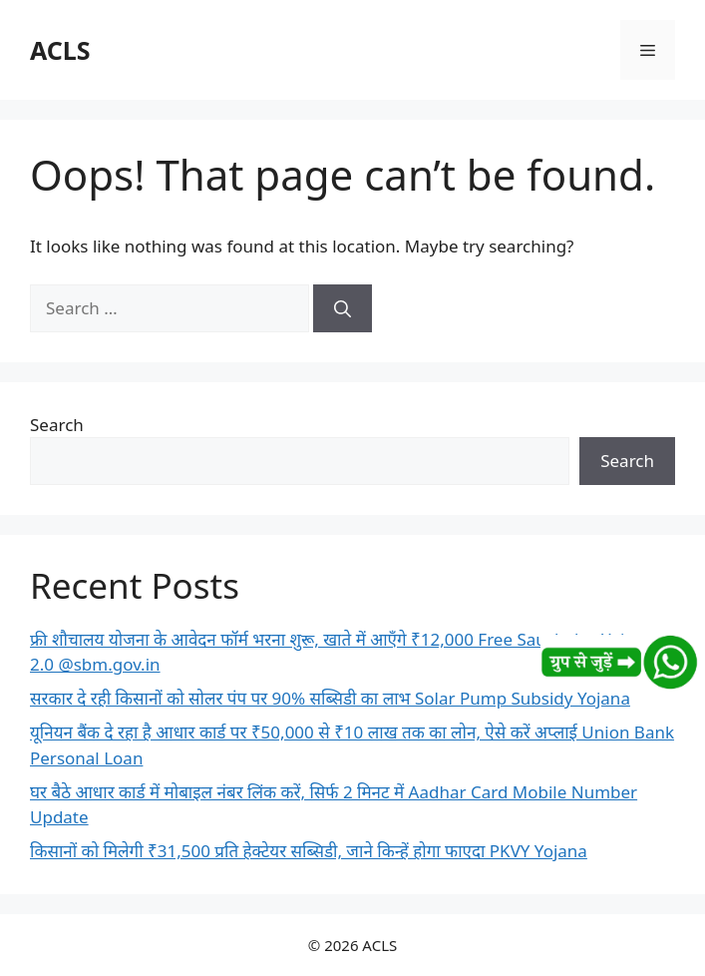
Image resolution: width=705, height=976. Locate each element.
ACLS (60, 50)
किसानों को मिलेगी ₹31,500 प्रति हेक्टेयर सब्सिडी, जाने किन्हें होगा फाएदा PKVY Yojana (308, 850)
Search (57, 424)
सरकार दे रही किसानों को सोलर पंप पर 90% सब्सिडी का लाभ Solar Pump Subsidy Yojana (330, 698)
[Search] (342, 308)
